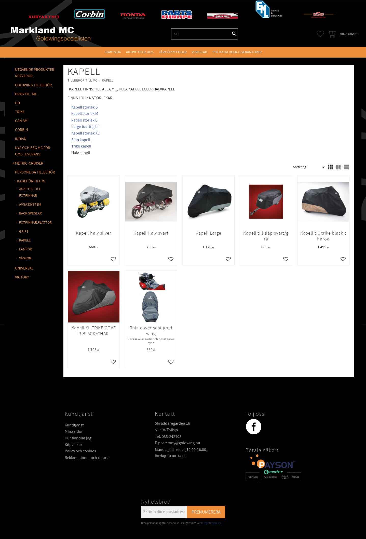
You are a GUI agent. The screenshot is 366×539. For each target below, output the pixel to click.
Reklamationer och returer (87, 457)
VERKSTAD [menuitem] (199, 52)
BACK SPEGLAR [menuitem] (30, 213)
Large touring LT (85, 126)
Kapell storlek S (84, 107)
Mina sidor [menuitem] (349, 33)
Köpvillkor (73, 444)
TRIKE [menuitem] (20, 112)
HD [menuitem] (17, 103)
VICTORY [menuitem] (22, 277)
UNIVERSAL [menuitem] (24, 268)
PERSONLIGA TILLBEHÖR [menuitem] (35, 172)
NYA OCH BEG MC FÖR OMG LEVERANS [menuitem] (32, 151)
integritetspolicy (211, 523)
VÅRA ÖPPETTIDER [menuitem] (173, 52)
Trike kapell (81, 146)
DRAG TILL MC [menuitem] (26, 94)
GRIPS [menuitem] (23, 231)
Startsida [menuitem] (112, 52)
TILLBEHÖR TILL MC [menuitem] (31, 181)
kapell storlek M (84, 113)
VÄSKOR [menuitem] (25, 258)
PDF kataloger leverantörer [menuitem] (237, 52)
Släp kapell (80, 139)
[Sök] (234, 34)
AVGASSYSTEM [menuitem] (30, 204)
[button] (320, 34)
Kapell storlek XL (85, 133)
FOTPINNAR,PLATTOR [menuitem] (35, 222)
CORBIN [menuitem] (21, 129)
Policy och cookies (80, 451)
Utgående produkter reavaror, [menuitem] (34, 73)
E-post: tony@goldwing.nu (177, 443)
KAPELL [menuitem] (25, 240)
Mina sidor (74, 431)
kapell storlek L (84, 120)
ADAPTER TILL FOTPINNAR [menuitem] (30, 192)
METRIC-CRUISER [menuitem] (29, 163)
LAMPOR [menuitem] (25, 249)
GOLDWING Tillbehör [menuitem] (33, 85)
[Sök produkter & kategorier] (201, 34)
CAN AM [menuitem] (21, 120)
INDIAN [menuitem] (20, 139)
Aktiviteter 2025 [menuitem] (140, 52)
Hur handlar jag (78, 438)
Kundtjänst (74, 425)
